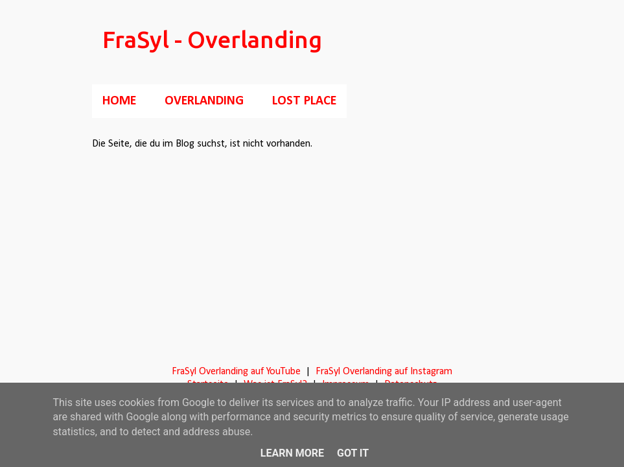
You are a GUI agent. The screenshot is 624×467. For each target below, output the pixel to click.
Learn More (292, 453)
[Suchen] (525, 41)
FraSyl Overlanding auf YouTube (236, 371)
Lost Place (304, 101)
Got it (353, 453)
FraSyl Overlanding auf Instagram (384, 371)
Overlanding (204, 101)
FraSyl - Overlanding (212, 39)
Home (119, 101)
